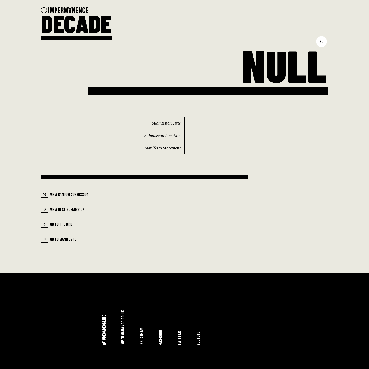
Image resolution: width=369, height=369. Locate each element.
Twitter (179, 338)
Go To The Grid (56, 224)
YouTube (198, 338)
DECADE (76, 23)
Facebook (161, 338)
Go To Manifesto (58, 239)
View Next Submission (62, 209)
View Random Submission (65, 194)
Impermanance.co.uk (123, 327)
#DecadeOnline (104, 329)
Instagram (142, 336)
